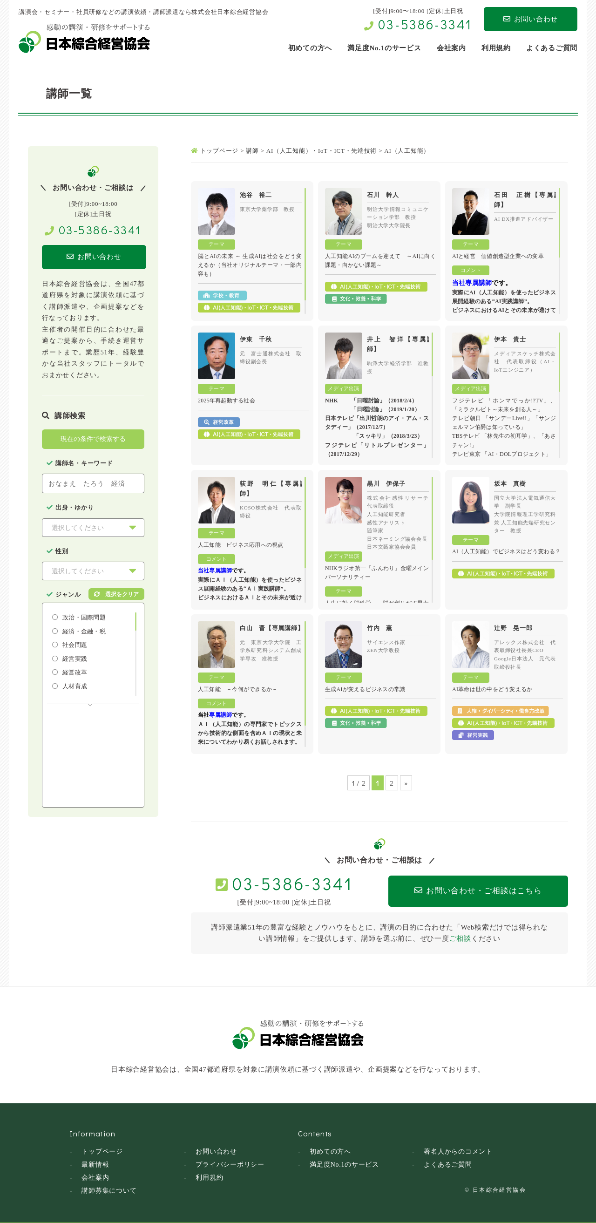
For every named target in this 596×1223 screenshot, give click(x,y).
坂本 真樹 (510, 483)
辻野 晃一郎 (513, 628)
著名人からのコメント (458, 1151)
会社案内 (95, 1177)
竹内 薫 (380, 628)
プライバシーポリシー (230, 1164)
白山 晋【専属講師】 (272, 628)
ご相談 (460, 938)
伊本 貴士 (510, 339)
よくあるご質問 (448, 1164)
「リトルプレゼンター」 (393, 445)
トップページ (102, 1151)
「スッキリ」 (370, 436)
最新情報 (95, 1164)
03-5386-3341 (425, 24)
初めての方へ (330, 1151)
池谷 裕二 (256, 194)
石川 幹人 (383, 194)
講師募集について (108, 1190)
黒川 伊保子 (386, 483)
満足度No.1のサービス (344, 1164)
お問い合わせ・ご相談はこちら (475, 890)
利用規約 (209, 1177)
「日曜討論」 (368, 400)
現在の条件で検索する (93, 439)
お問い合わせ (530, 19)
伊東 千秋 (256, 339)
